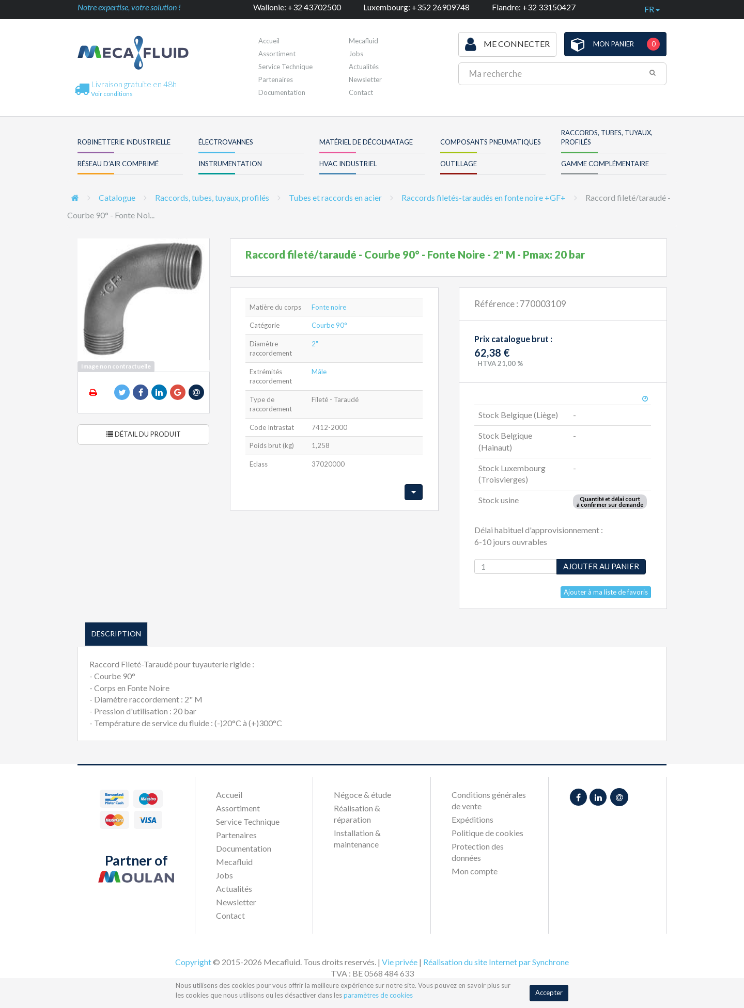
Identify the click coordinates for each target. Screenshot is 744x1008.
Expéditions (472, 819)
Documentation (281, 92)
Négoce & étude (362, 794)
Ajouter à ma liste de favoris (606, 592)
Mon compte (475, 871)
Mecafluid (234, 862)
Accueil (269, 41)
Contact (361, 92)
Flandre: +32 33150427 (534, 7)
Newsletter (365, 79)
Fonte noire (329, 307)
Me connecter (507, 44)
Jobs (224, 875)
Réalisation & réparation (357, 813)
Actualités (364, 66)
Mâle (319, 371)
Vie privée (399, 962)
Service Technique (285, 66)
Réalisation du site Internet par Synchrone (496, 962)
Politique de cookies (487, 833)
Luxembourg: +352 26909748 (416, 7)
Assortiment (277, 54)
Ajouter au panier (601, 566)
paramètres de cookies (378, 995)
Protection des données (478, 851)
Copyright (193, 962)
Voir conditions (112, 94)
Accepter (549, 992)
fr (652, 9)
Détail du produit (143, 434)
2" (315, 344)
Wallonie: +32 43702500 (297, 7)
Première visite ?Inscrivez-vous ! (395, 43)
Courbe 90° (329, 325)
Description (116, 633)
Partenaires (275, 79)
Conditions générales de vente (489, 800)
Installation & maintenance (357, 838)
